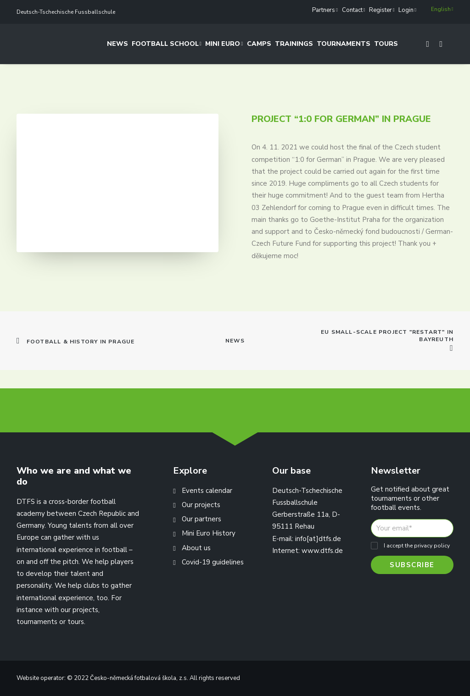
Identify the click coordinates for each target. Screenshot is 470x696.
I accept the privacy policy (417, 545)
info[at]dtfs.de (318, 538)
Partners (325, 10)
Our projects (201, 504)
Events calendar (207, 490)
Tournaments (343, 46)
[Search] (436, 46)
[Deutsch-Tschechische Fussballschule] (27, 46)
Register (382, 10)
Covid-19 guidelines (213, 562)
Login (407, 10)
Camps (259, 46)
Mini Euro (224, 46)
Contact (353, 10)
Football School (167, 46)
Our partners (201, 519)
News (117, 46)
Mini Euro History (208, 533)
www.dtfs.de (322, 550)
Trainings (294, 46)
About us (196, 547)
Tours (386, 46)
